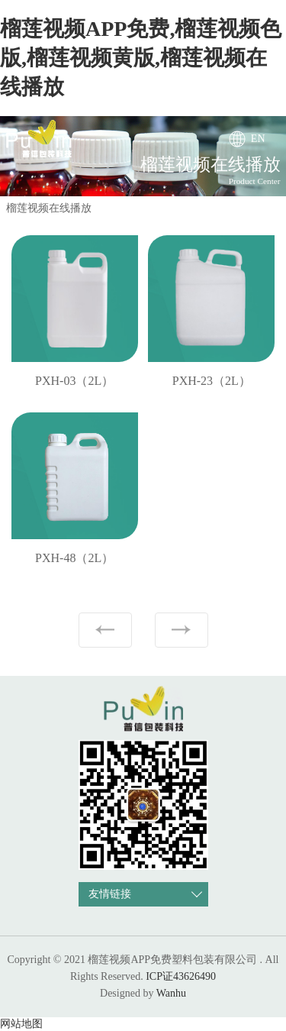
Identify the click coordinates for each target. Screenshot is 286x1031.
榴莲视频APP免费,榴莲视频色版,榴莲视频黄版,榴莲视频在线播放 (140, 58)
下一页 (181, 630)
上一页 (105, 630)
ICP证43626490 (181, 976)
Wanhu (171, 993)
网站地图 (21, 1023)
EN (258, 138)
